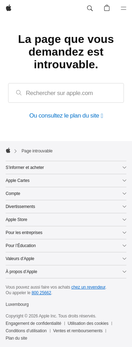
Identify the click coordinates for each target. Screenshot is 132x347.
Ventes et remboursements (78, 330)
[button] (89, 8)
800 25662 (41, 292)
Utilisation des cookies (88, 323)
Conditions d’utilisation (26, 330)
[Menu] (123, 8)
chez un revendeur (88, 287)
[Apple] (8, 8)
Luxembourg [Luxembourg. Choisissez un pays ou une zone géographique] (17, 304)
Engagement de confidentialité (33, 323)
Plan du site (16, 338)
